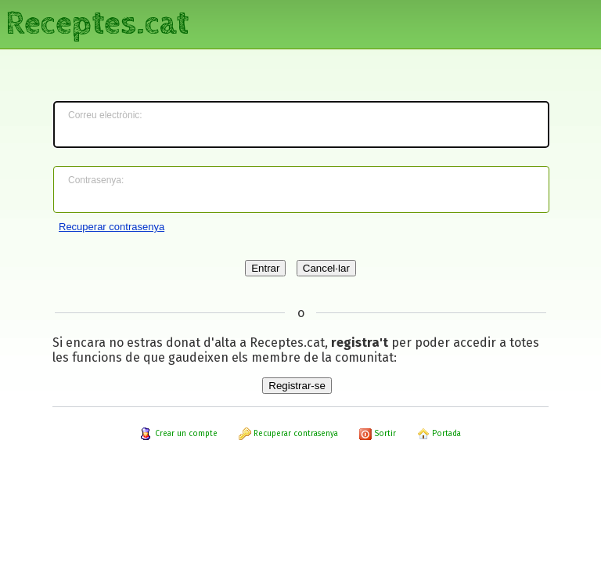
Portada (439, 433)
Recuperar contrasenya (111, 227)
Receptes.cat (97, 23)
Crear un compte (179, 433)
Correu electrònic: (105, 115)
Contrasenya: (96, 180)
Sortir (377, 433)
